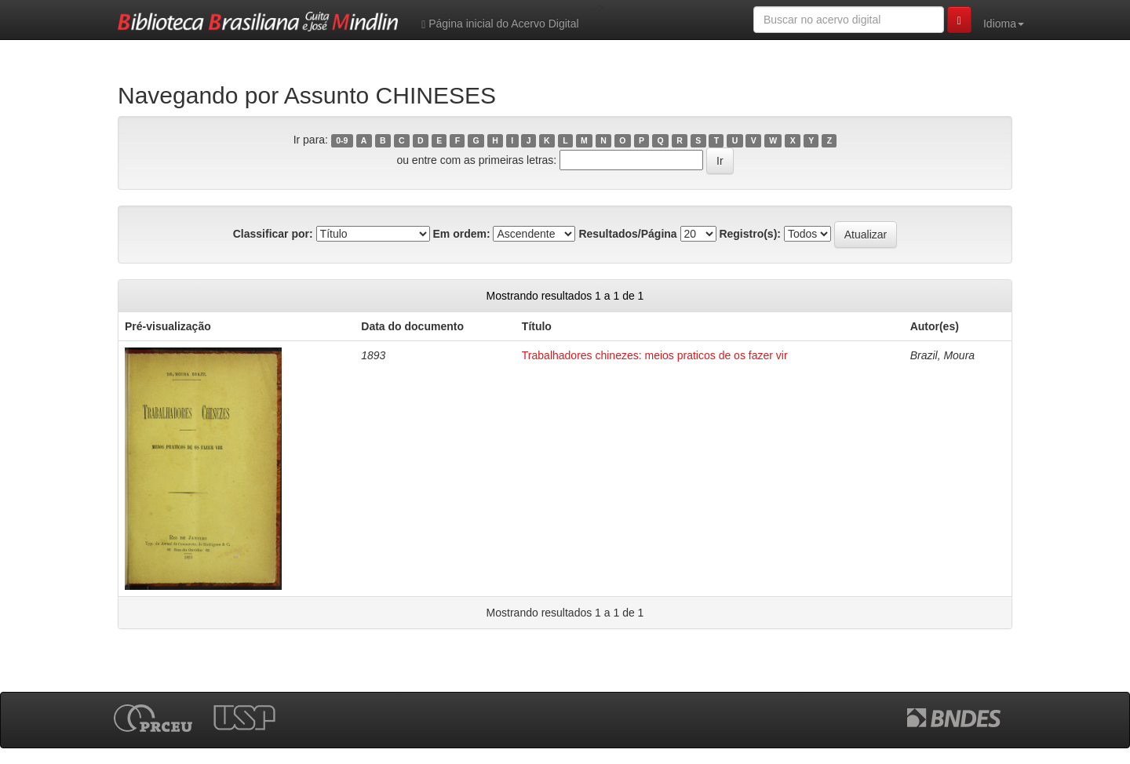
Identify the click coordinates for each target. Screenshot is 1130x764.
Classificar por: (273, 233)
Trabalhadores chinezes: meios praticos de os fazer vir (655, 355)
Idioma (1003, 23)
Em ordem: (461, 233)
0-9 (342, 140)
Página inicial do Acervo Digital (499, 24)
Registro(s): (750, 233)
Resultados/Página (627, 233)
